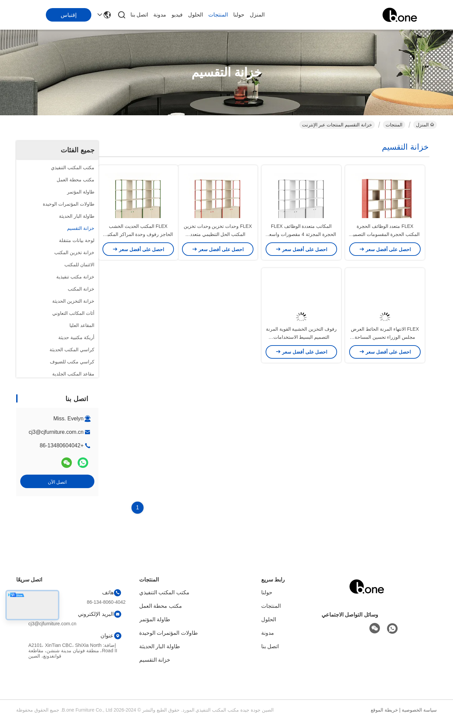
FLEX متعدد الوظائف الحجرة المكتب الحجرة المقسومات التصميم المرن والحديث (385, 263)
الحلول (195, 15)
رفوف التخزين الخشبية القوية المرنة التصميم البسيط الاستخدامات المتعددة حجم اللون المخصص (301, 394)
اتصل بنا (139, 15)
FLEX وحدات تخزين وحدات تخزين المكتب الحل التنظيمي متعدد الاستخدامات (218, 263)
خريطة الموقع (384, 710)
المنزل (257, 15)
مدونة (159, 15)
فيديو (177, 15)
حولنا (238, 15)
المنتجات (218, 15)
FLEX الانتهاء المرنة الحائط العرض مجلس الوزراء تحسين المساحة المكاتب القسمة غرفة (385, 394)
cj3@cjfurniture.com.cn (56, 432)
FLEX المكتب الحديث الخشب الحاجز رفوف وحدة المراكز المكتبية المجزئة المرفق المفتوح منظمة (138, 263)
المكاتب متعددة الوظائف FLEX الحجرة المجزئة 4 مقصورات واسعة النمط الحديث (301, 263)
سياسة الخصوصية (419, 710)
